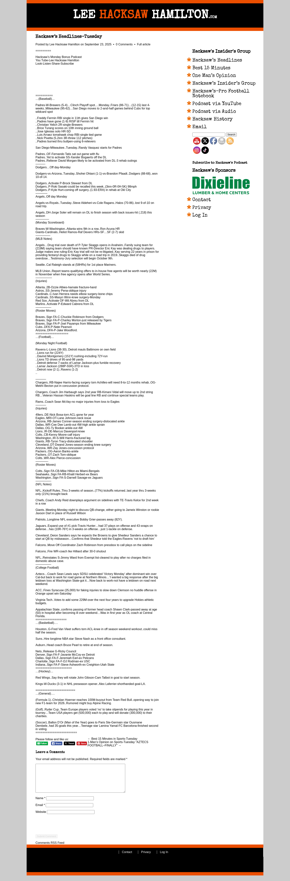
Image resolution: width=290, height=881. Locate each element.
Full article (143, 44)
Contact (201, 200)
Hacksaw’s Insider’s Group (224, 83)
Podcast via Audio (214, 111)
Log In (200, 215)
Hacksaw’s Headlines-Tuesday (69, 37)
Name (40, 803)
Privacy (201, 208)
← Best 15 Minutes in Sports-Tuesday (112, 738)
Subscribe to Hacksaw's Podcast (219, 163)
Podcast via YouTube (216, 104)
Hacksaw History (212, 119)
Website (41, 817)
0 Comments (124, 44)
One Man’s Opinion (214, 76)
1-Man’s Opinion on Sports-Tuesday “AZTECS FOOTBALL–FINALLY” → (118, 743)
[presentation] (64, 836)
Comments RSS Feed (50, 848)
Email (40, 810)
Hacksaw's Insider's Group (221, 51)
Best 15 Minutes (211, 68)
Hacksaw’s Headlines (217, 60)
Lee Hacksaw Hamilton (65, 44)
